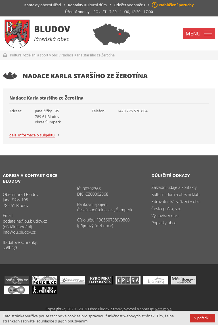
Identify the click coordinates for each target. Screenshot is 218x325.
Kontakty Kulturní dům (87, 4)
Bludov (52, 29)
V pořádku (202, 318)
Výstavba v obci (165, 215)
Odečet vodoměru (129, 4)
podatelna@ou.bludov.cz (25, 221)
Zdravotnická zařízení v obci (176, 201)
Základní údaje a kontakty (174, 187)
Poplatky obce (164, 222)
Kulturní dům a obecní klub (176, 194)
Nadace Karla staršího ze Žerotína (88, 55)
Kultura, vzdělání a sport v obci (34, 55)
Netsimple (163, 308)
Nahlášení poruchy (176, 4)
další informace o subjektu (32, 135)
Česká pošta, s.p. (166, 208)
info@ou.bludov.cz (19, 232)
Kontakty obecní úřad (42, 4)
